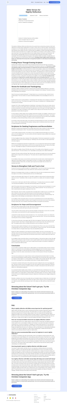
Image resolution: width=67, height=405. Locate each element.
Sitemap (35, 400)
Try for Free (16, 297)
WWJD (32, 2)
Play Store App (36, 402)
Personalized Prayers (39, 2)
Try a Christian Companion (54, 2)
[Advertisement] (33, 30)
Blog (47, 2)
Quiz (44, 2)
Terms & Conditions (37, 397)
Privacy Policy (36, 399)
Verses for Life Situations (23, 15)
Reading (45, 396)
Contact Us (36, 396)
